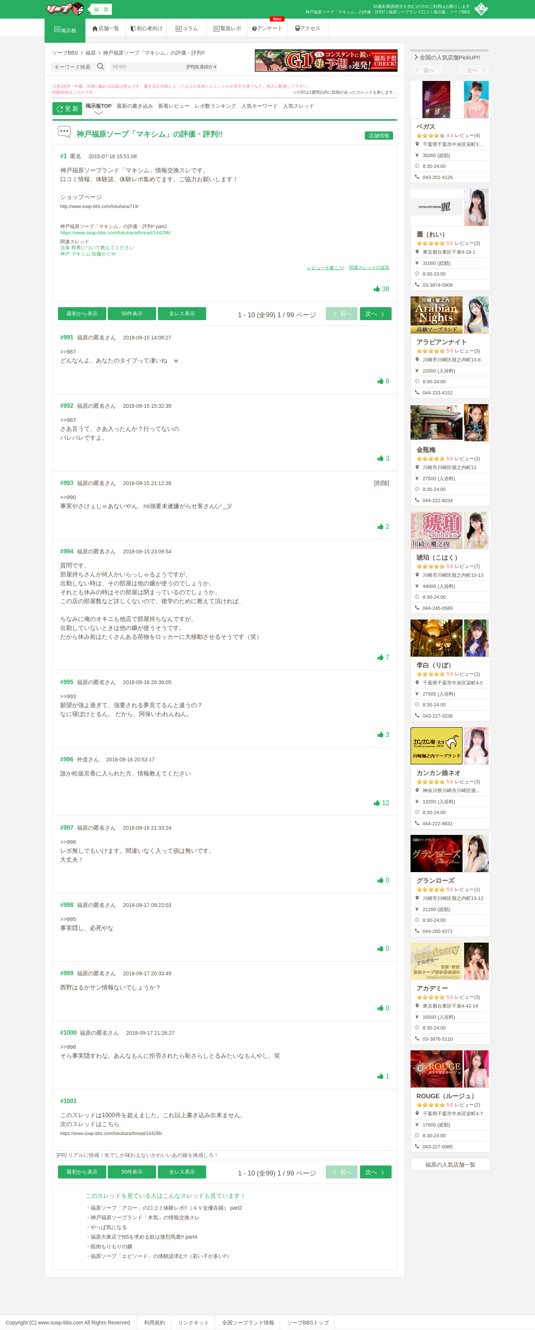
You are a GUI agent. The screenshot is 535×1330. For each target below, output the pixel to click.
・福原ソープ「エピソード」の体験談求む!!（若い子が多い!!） (158, 1256)
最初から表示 (82, 313)
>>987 (68, 351)
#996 (67, 759)
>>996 (68, 842)
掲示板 (65, 29)
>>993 (68, 696)
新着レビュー (173, 106)
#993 (67, 483)
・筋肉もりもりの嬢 (108, 1246)
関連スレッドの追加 (369, 267)
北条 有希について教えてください (97, 247)
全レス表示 (182, 313)
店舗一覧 (105, 28)
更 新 (67, 109)
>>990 (68, 497)
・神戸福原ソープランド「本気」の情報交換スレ (142, 1217)
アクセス (308, 28)
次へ (375, 314)
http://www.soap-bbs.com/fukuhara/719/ (99, 206)
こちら (79, 92)
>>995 (68, 919)
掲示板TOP (98, 106)
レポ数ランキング (215, 106)
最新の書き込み (135, 106)
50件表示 (132, 313)
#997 (67, 828)
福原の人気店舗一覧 (450, 1164)
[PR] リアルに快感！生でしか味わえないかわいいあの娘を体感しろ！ (137, 1155)
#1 (63, 156)
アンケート (268, 25)
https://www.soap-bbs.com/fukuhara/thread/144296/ (115, 232)
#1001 (68, 1101)
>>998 (68, 1047)
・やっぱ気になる (106, 1227)
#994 (67, 551)
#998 (67, 905)
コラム (186, 28)
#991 (67, 337)
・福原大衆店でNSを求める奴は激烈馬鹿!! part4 (141, 1237)
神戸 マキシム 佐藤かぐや (88, 254)
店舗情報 (379, 136)
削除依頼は (62, 92)
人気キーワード (259, 106)
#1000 (68, 1033)
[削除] (381, 483)
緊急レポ (227, 28)
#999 (67, 973)
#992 (67, 406)
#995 (67, 682)
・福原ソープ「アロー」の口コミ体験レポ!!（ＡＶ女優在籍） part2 (163, 1208)
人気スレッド (298, 106)
